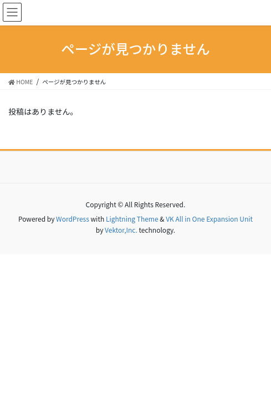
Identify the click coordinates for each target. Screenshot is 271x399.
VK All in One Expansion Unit (209, 218)
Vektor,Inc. (121, 229)
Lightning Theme (132, 218)
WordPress (72, 218)
